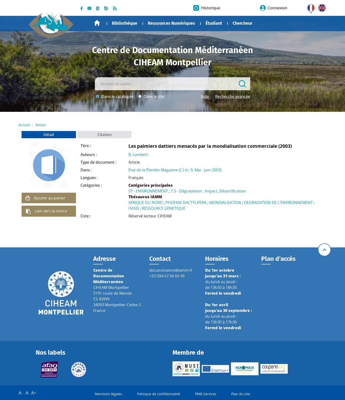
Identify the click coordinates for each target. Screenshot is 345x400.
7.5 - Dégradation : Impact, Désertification (208, 191)
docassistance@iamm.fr (170, 270)
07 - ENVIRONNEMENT (148, 191)
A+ (33, 393)
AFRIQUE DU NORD (145, 202)
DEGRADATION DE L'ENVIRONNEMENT (278, 202)
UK (320, 7)
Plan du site (240, 394)
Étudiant (214, 23)
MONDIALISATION (225, 202)
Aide (205, 96)
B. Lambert (138, 154)
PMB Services (205, 394)
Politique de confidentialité (158, 394)
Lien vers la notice (51, 211)
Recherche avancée (232, 96)
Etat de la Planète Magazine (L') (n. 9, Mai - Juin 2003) (175, 170)
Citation (105, 134)
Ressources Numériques (171, 23)
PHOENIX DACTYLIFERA (186, 202)
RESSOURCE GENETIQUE (163, 208)
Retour (40, 125)
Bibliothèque (124, 23)
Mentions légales (108, 394)
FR (309, 7)
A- (21, 393)
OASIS (133, 208)
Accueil (97, 23)
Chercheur (242, 23)
